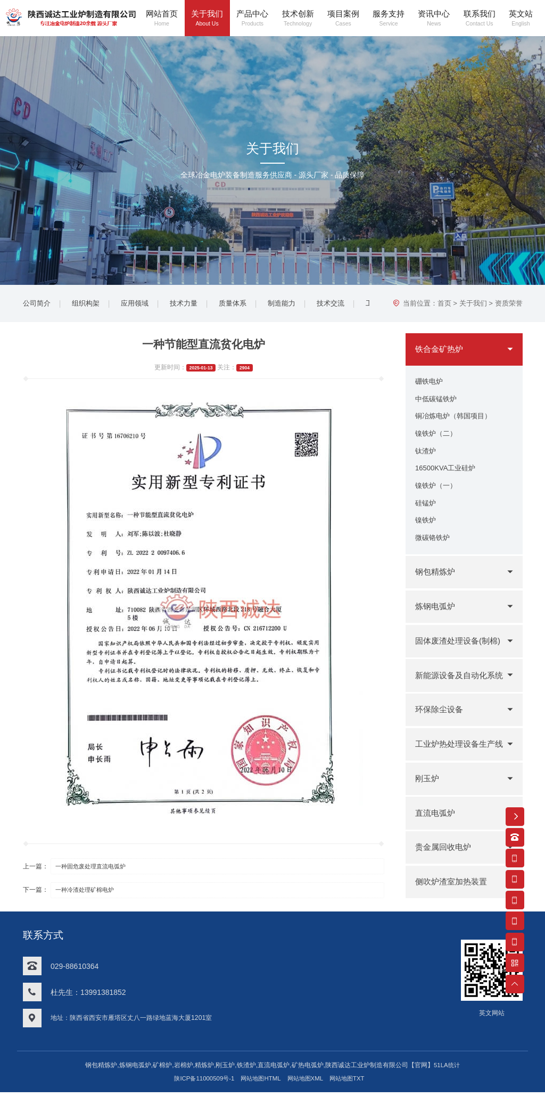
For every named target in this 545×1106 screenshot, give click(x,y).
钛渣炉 (426, 457)
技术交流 (344, 304)
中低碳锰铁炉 (437, 402)
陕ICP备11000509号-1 (199, 1091)
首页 (444, 305)
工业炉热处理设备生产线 (457, 764)
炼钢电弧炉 (436, 620)
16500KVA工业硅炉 (447, 476)
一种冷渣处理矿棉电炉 (89, 892)
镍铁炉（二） (437, 439)
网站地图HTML (260, 1091)
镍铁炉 (426, 532)
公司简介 (38, 304)
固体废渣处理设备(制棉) (460, 654)
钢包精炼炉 (436, 585)
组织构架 (89, 304)
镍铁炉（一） (437, 495)
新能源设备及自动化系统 (457, 695)
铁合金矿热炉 (440, 350)
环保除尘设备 (440, 723)
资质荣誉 (509, 305)
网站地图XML (307, 1091)
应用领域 (140, 304)
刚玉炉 (428, 792)
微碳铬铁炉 (433, 550)
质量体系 (242, 304)
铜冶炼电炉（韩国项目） (456, 420)
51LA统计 (447, 1079)
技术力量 (191, 304)
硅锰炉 (426, 513)
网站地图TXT (352, 1091)
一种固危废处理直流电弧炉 (95, 868)
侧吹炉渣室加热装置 (453, 895)
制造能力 (293, 304)
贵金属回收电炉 (445, 861)
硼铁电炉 (430, 383)
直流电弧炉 (436, 826)
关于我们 (473, 305)
